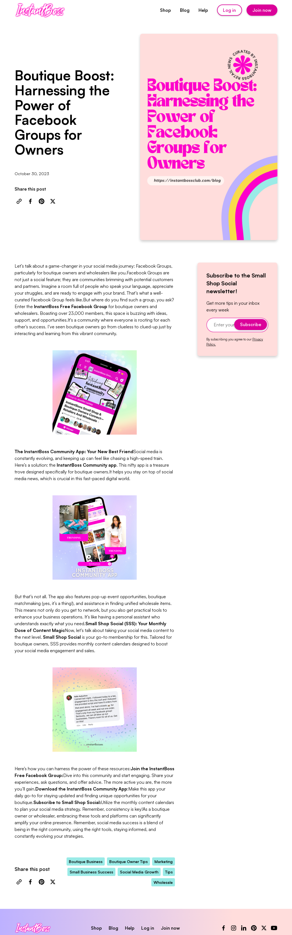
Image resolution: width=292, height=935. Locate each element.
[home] (40, 10)
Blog (185, 10)
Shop (165, 10)
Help (203, 10)
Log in (229, 10)
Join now (262, 10)
